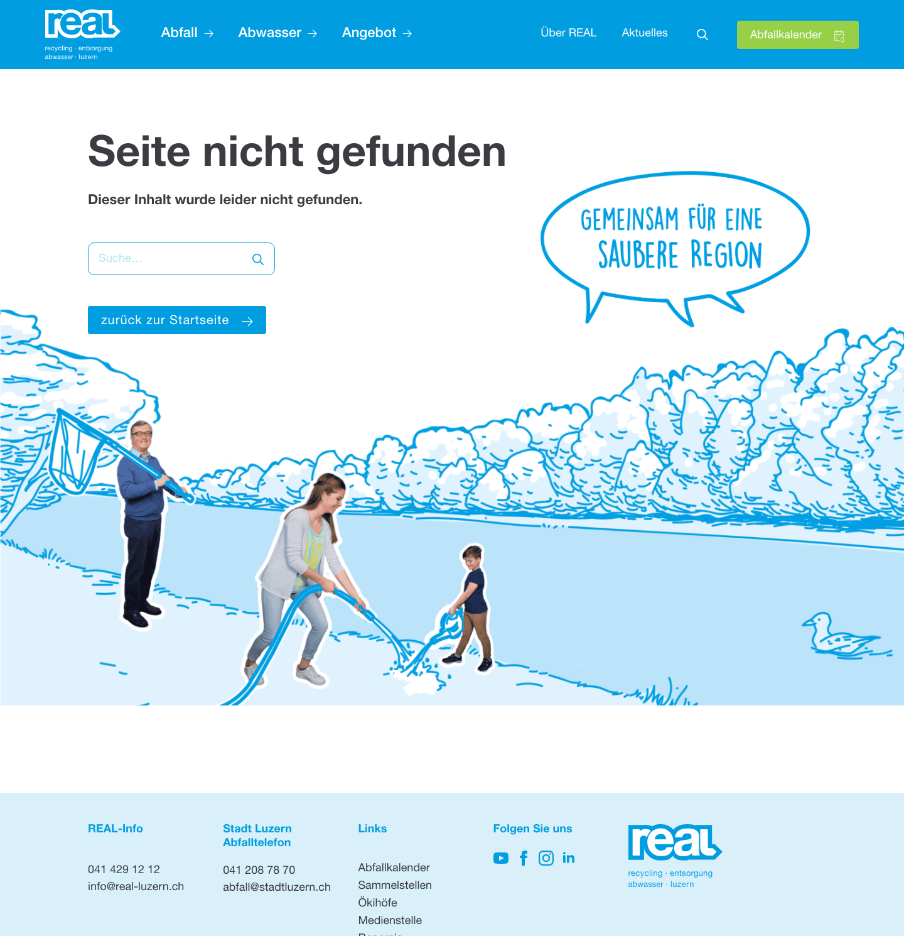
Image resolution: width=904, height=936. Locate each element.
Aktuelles (645, 34)
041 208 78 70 (259, 872)
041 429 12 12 (124, 871)
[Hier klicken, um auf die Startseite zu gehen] (83, 34)
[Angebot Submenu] (404, 34)
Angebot (369, 34)
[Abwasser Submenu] (309, 34)
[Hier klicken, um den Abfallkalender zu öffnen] (798, 35)
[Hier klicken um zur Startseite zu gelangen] (177, 320)
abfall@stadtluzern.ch (277, 889)
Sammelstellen (395, 887)
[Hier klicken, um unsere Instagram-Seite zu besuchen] (546, 858)
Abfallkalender (393, 869)
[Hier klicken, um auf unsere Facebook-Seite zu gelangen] (523, 858)
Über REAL (568, 34)
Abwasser (270, 34)
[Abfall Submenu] (205, 34)
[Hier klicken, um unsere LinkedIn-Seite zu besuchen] (568, 858)
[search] (258, 259)
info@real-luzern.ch (136, 888)
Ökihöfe (377, 904)
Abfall (179, 34)
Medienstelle (390, 922)
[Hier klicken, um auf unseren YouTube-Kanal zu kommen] (500, 858)
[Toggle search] (702, 34)
